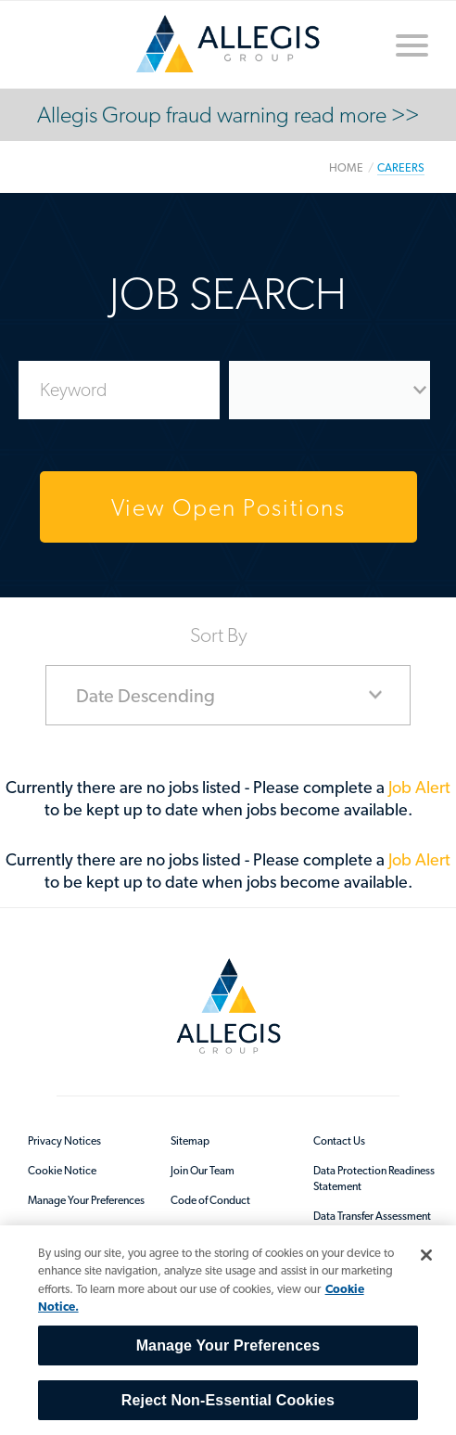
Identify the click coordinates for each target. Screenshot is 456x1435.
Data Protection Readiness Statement (374, 1178)
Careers (400, 167)
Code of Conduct (210, 1200)
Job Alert (419, 787)
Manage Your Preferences (86, 1200)
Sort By (218, 633)
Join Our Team (202, 1170)
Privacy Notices (64, 1140)
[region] (228, 1330)
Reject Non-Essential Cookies (228, 1400)
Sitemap (190, 1140)
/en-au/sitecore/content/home (228, 43)
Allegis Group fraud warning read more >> (228, 114)
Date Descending (145, 696)
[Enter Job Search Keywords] (119, 390)
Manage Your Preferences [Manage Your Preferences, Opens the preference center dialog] (228, 1345)
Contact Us (339, 1140)
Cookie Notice (62, 1170)
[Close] (426, 1255)
